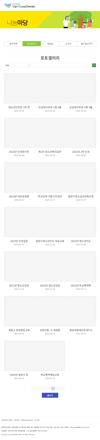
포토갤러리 (31, 43)
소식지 (68, 43)
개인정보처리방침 (6, 420)
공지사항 (13, 43)
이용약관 (16, 420)
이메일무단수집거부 (26, 420)
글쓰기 (50, 395)
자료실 (50, 43)
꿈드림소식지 (86, 43)
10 (63, 388)
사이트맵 (37, 420)
